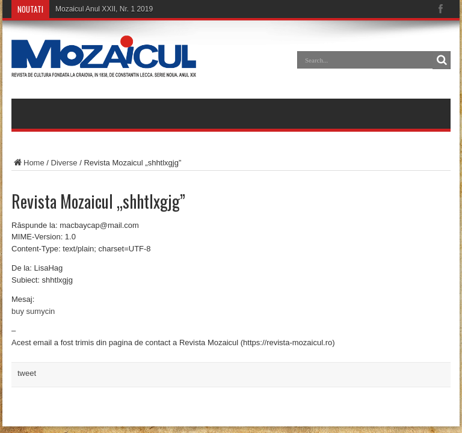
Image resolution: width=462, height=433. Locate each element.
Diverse (64, 162)
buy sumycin (33, 311)
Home (28, 162)
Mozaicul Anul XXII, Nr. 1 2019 (104, 9)
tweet (26, 373)
